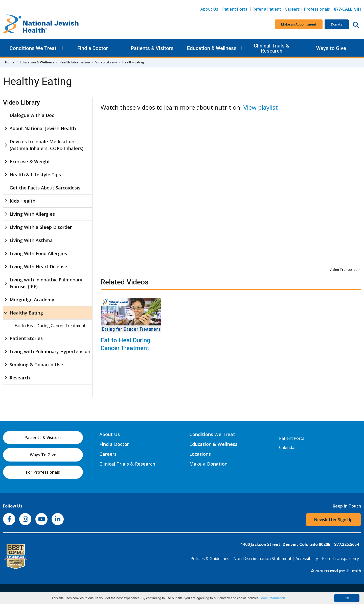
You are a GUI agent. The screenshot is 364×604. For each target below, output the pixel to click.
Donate (337, 24)
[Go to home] (41, 24)
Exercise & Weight (30, 161)
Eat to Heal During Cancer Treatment (125, 344)
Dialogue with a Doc (32, 115)
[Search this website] (356, 24)
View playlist (260, 107)
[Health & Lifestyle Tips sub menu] (5, 174)
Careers (292, 9)
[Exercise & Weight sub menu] (5, 161)
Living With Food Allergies (38, 253)
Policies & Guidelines (210, 558)
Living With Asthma (31, 240)
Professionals (317, 9)
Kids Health (22, 201)
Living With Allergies (32, 214)
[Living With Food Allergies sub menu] (5, 253)
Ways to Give (331, 48)
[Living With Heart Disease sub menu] (5, 266)
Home (9, 62)
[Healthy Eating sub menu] (5, 312)
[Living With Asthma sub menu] (5, 240)
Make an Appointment (298, 24)
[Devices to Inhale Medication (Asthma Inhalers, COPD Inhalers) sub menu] (5, 145)
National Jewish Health (342, 570)
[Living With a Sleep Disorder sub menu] (5, 227)
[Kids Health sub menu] (5, 201)
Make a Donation (208, 464)
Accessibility (306, 558)
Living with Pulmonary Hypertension (50, 351)
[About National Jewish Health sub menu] (5, 128)
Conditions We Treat (33, 48)
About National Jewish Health (43, 128)
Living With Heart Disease (38, 266)
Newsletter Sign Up (333, 519)
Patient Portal (235, 9)
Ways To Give (43, 454)
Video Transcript (345, 269)
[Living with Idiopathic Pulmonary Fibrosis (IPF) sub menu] (5, 283)
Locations (200, 454)
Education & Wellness (212, 48)
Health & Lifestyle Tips (35, 175)
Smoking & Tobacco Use (36, 364)
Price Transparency (340, 558)
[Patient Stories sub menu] (5, 338)
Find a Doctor (92, 48)
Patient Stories (26, 338)
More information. (273, 598)
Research (20, 378)
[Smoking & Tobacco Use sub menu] (5, 364)
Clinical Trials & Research (271, 48)
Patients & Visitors (152, 48)
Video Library (106, 62)
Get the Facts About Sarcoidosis (45, 188)
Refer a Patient (267, 9)
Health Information (74, 62)
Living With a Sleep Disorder (41, 227)
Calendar (287, 447)
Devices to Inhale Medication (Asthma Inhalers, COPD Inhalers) (46, 144)
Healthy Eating (26, 313)
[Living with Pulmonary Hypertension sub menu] (5, 351)
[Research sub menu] (5, 377)
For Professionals (43, 472)
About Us (209, 9)
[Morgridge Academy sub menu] (5, 299)
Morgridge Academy (32, 300)
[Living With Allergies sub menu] (5, 214)
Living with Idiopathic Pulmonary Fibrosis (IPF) (46, 283)
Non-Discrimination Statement (262, 558)
